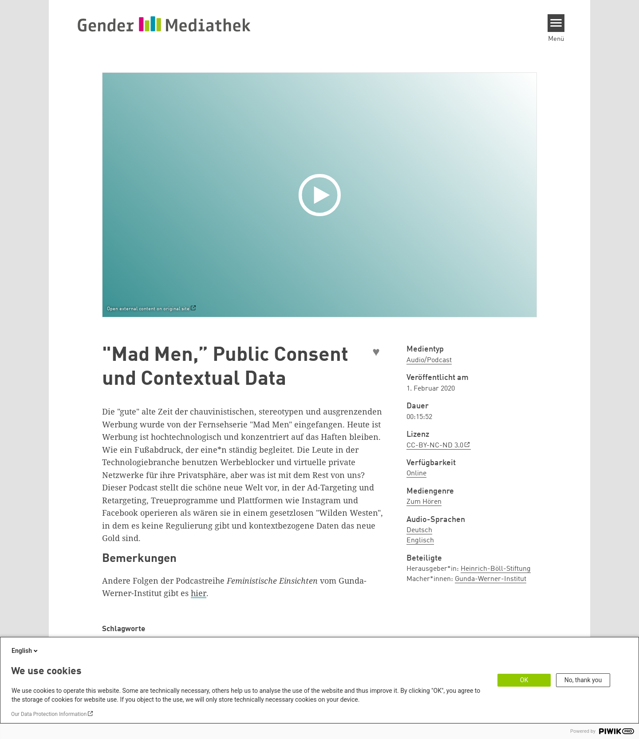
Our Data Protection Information (49, 714)
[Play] (322, 195)
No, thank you (583, 680)
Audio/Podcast (429, 360)
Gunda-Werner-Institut (490, 579)
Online (416, 473)
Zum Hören (424, 502)
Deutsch (419, 530)
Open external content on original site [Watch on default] (148, 309)
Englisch (420, 540)
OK (524, 680)
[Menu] (556, 23)
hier (198, 593)
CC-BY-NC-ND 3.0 (434, 445)
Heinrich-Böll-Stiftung (496, 569)
